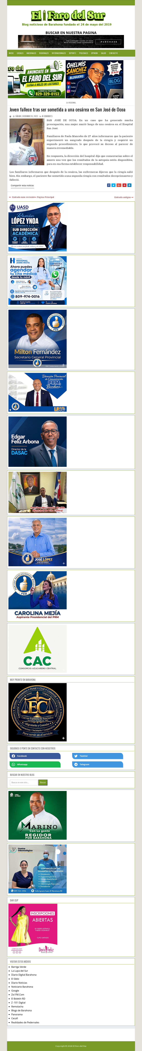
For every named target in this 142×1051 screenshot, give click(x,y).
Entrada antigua (122, 197)
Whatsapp (19, 764)
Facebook (19, 756)
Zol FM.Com (17, 994)
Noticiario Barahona (22, 986)
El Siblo (15, 978)
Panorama (17, 1014)
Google (15, 990)
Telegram (81, 764)
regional (72, 102)
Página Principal (45, 197)
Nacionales (31, 53)
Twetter (81, 756)
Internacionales (59, 53)
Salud (103, 53)
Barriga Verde (18, 966)
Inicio (11, 53)
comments (47, 116)
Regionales (44, 53)
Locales (20, 53)
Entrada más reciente (23, 197)
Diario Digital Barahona (24, 974)
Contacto (113, 53)
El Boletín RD (18, 998)
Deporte (72, 53)
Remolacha (17, 1006)
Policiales (83, 53)
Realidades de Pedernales (25, 1022)
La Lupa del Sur (19, 970)
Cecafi (14, 1018)
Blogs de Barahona (21, 1010)
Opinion (94, 53)
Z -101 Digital (18, 1002)
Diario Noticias (19, 982)
